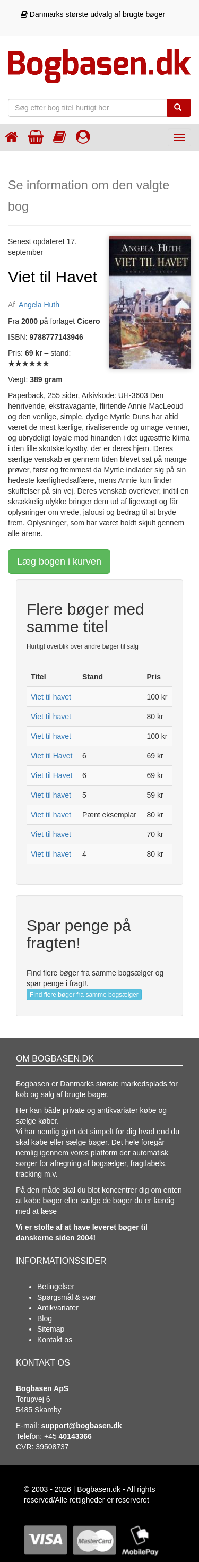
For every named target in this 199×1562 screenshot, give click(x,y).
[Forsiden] (11, 136)
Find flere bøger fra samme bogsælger (84, 994)
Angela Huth (39, 304)
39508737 (52, 1447)
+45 (68, 1436)
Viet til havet (51, 697)
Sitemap (50, 1329)
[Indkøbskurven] (35, 136)
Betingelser (55, 1286)
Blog (44, 1318)
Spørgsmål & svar (66, 1297)
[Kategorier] (59, 136)
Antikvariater (58, 1308)
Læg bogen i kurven (59, 561)
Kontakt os (54, 1339)
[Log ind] (83, 136)
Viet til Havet (51, 756)
